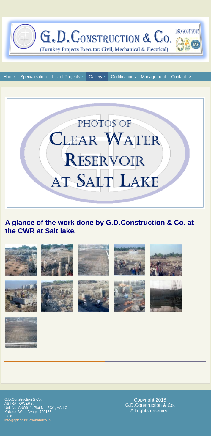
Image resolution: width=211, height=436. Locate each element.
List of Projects (66, 76)
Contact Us (181, 76)
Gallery (96, 76)
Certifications (123, 76)
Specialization (33, 76)
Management (153, 76)
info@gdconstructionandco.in (27, 420)
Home (9, 76)
